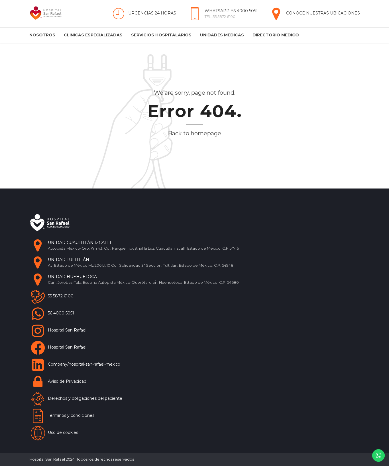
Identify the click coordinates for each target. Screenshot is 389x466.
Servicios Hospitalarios (161, 35)
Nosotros (42, 35)
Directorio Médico (275, 35)
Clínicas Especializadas (93, 35)
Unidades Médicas (222, 35)
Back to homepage (194, 133)
